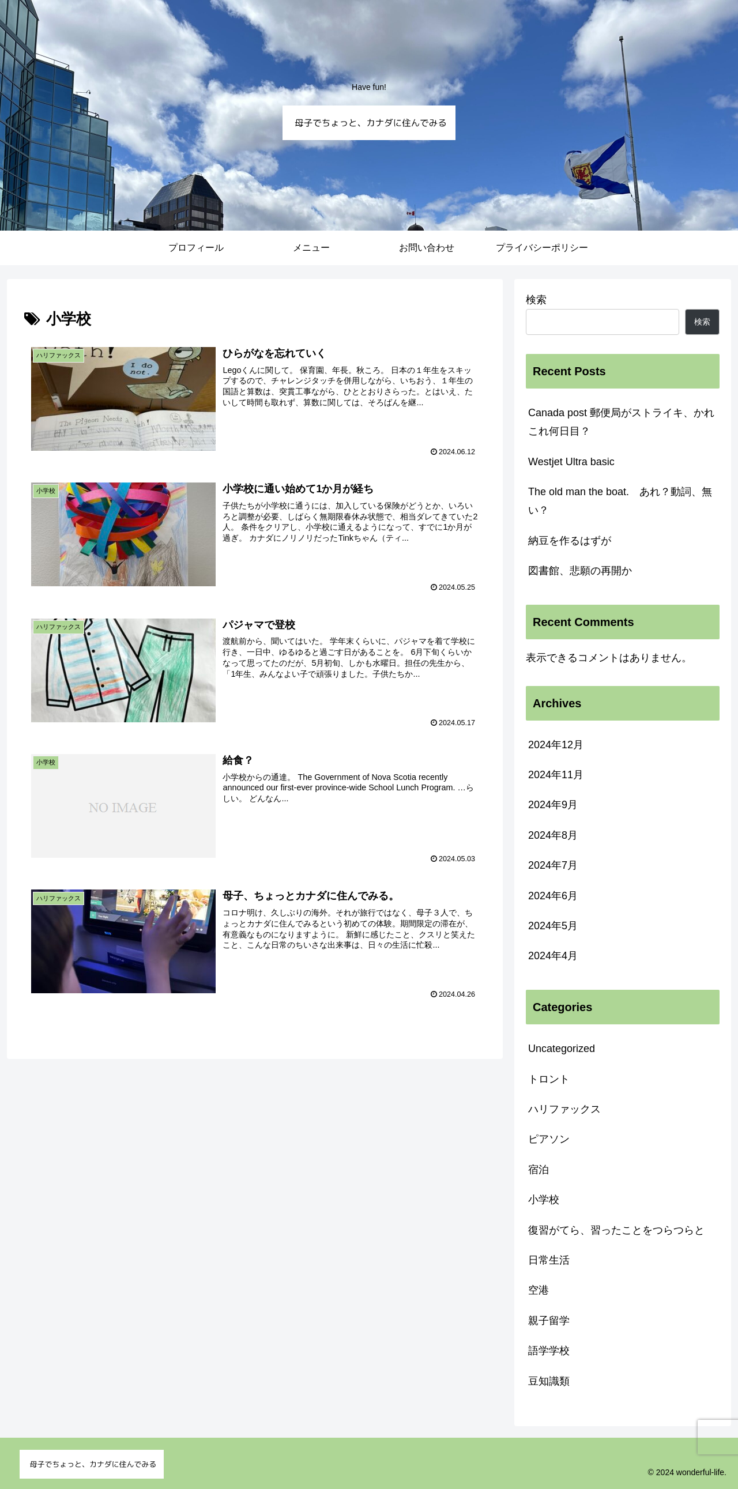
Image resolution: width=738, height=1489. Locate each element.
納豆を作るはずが (569, 540)
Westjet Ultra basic (571, 462)
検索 (536, 300)
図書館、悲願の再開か (580, 570)
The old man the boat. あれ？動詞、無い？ (620, 501)
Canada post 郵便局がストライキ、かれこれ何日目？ (621, 422)
